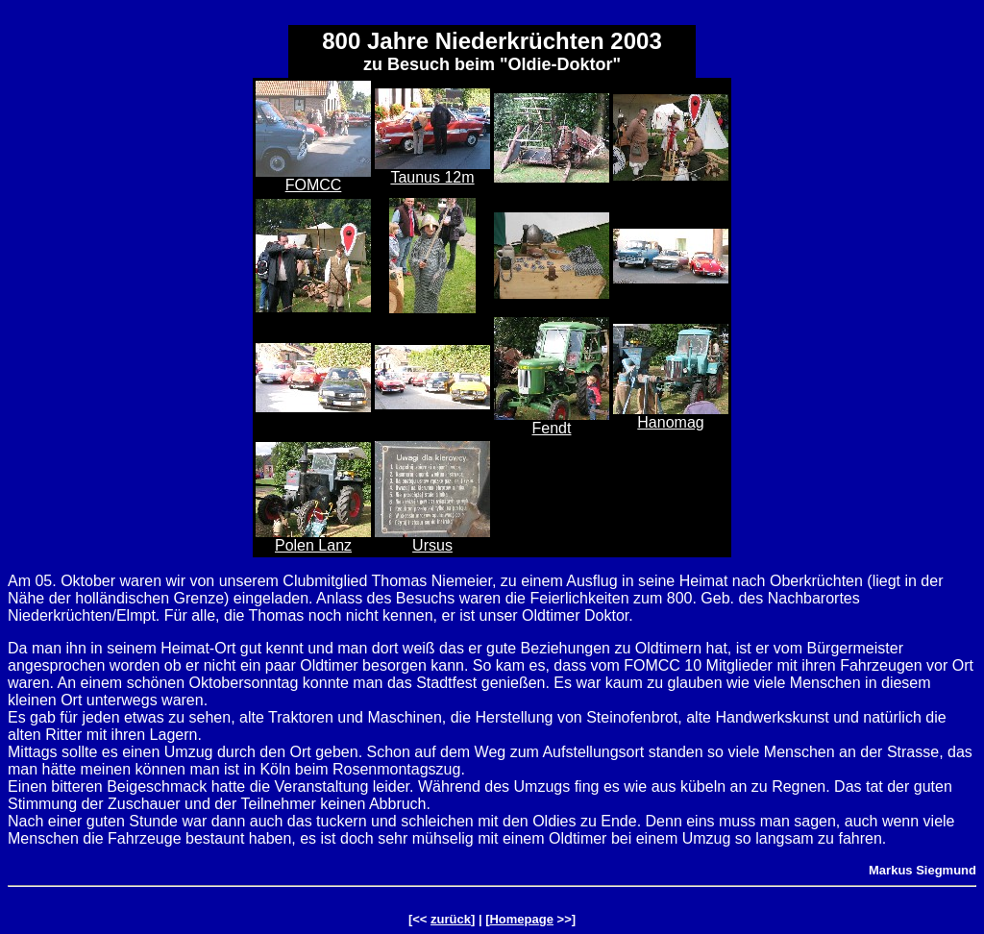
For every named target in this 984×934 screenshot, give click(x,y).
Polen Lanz (313, 545)
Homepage (521, 919)
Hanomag (670, 422)
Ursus (432, 545)
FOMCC (313, 185)
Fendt (552, 428)
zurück (450, 919)
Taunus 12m (432, 177)
